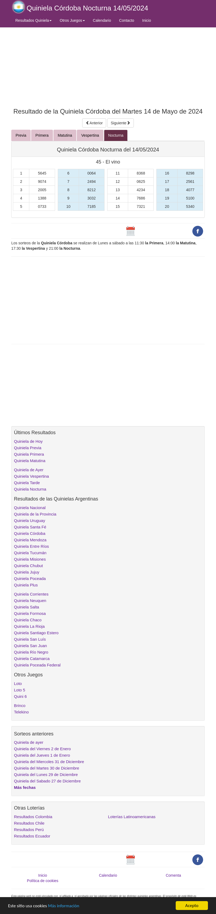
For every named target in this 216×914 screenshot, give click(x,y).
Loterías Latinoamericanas (132, 816)
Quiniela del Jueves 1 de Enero (42, 755)
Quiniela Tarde (27, 482)
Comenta (173, 875)
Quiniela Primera (29, 454)
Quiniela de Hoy (28, 441)
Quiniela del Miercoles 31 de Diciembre (49, 761)
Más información (63, 906)
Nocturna (116, 135)
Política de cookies (42, 881)
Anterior (94, 123)
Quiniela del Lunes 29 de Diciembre (46, 774)
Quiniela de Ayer (29, 469)
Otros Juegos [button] (72, 20)
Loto (18, 683)
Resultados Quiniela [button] (33, 20)
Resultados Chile (29, 823)
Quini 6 (20, 696)
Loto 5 (19, 690)
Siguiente (120, 123)
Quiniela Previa (27, 447)
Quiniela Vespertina (31, 476)
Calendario (102, 20)
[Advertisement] (108, 66)
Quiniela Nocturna (30, 489)
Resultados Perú (29, 829)
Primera (42, 135)
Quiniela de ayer (28, 742)
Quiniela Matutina (29, 460)
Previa (21, 135)
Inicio (146, 20)
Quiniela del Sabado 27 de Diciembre (47, 781)
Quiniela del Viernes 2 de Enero (42, 748)
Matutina (65, 135)
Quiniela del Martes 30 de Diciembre (46, 768)
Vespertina (90, 135)
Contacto (126, 20)
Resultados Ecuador (32, 836)
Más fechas (25, 787)
